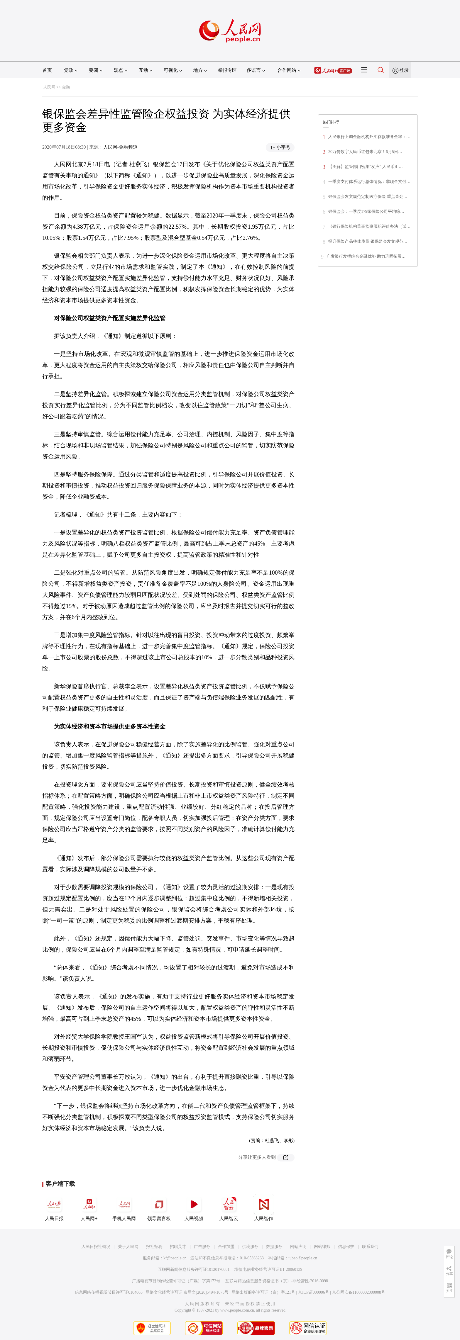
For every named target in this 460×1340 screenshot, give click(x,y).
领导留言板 (159, 1207)
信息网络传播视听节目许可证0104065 (109, 1292)
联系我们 (370, 1246)
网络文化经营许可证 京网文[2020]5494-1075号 (187, 1292)
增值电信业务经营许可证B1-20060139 (268, 1269)
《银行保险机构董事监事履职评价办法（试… (369, 226)
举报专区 (227, 70)
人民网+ (89, 1207)
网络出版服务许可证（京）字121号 (263, 1292)
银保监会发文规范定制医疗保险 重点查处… (367, 196)
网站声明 (298, 1246)
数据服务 (274, 1246)
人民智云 (229, 1207)
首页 (47, 70)
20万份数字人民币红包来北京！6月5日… (365, 152)
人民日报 (54, 1207)
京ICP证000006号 (313, 1292)
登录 (404, 70)
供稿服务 (250, 1246)
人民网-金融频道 (120, 147)
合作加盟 (226, 1246)
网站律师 (322, 1246)
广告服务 (202, 1246)
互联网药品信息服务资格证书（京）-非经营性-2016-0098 (276, 1281)
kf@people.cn (175, 1258)
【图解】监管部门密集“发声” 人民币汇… (365, 166)
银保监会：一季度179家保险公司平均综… (366, 211)
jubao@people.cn (302, 1258)
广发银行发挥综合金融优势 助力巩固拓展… (366, 256)
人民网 (49, 87)
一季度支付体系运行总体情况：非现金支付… (369, 181)
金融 (66, 87)
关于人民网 (128, 1246)
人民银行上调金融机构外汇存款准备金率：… (369, 137)
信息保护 (346, 1246)
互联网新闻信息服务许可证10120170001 (194, 1269)
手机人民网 (124, 1207)
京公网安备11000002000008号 (358, 1292)
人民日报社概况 (96, 1246)
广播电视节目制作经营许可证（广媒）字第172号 (176, 1281)
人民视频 (194, 1207)
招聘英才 (178, 1246)
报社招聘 (154, 1246)
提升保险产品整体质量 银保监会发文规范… (367, 241)
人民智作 (263, 1207)
